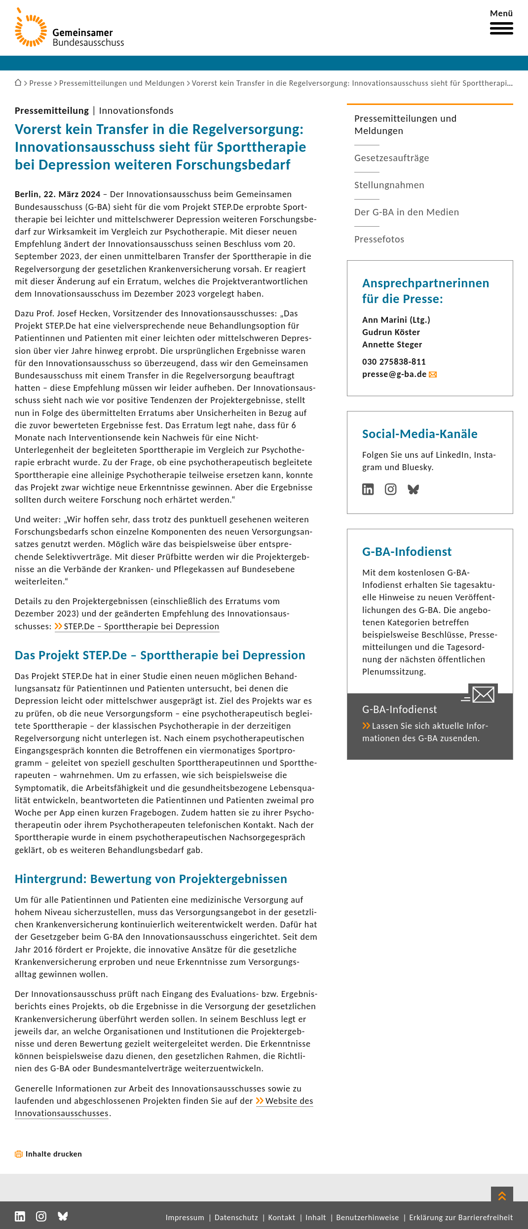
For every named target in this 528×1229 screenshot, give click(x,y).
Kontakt (282, 1217)
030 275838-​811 (394, 361)
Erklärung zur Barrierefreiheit (461, 1217)
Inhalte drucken (54, 1154)
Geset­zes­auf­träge (391, 158)
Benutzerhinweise (368, 1217)
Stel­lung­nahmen (389, 185)
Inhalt (315, 1217)
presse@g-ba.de (394, 374)
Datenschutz (236, 1217)
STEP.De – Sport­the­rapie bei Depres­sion (142, 626)
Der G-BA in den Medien (406, 212)
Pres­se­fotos (379, 239)
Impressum (185, 1217)
